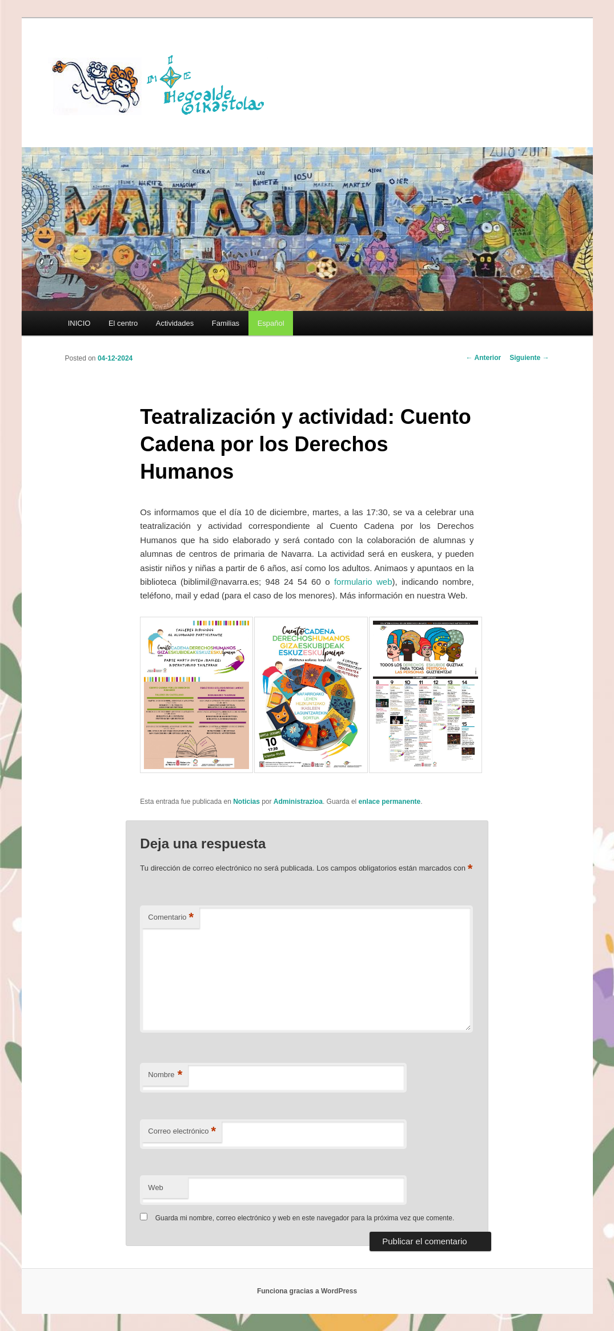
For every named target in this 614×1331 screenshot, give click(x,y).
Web (155, 1187)
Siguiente (529, 358)
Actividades (175, 323)
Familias (225, 323)
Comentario (171, 917)
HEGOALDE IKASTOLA (162, 84)
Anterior (483, 358)
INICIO (79, 323)
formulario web (363, 581)
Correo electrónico (182, 1131)
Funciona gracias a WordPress (307, 1291)
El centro (123, 323)
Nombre (165, 1075)
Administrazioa (298, 802)
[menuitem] (270, 323)
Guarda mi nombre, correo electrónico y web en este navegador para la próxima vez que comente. (305, 1218)
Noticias (246, 802)
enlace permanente (390, 802)
